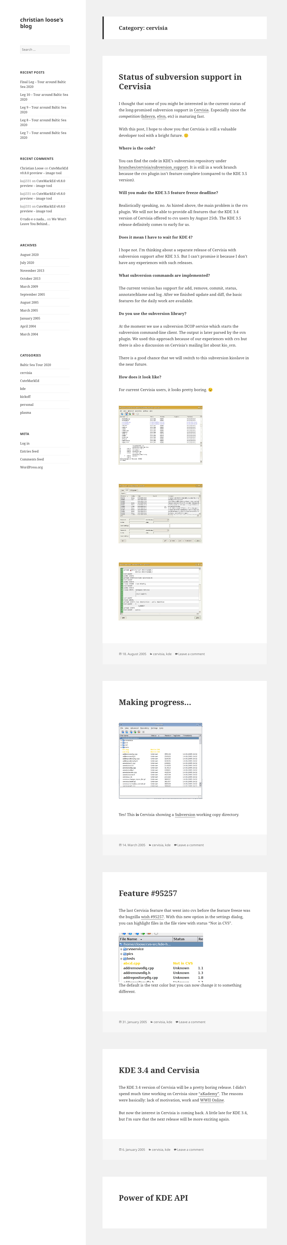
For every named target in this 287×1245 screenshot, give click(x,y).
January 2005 (30, 318)
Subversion (185, 814)
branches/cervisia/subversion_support (153, 167)
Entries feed (29, 451)
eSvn (161, 116)
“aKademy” (209, 1093)
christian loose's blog (41, 23)
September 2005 (32, 294)
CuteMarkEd (29, 381)
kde (23, 389)
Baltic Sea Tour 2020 (35, 365)
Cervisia (201, 110)
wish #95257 (152, 916)
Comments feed (32, 459)
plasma (25, 412)
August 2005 (29, 302)
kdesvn (148, 116)
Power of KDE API (153, 1197)
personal (26, 404)
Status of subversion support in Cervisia (180, 81)
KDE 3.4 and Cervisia (159, 1070)
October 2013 (30, 278)
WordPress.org (31, 467)
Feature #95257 (148, 893)
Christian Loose (32, 168)
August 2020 (29, 254)
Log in (24, 443)
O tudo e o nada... (33, 219)
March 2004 (29, 334)
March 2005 (29, 310)
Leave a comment (191, 654)
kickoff (25, 396)
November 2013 (32, 270)
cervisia (26, 373)
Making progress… (155, 702)
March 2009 (29, 286)
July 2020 (27, 262)
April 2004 (28, 326)
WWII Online (212, 1100)
